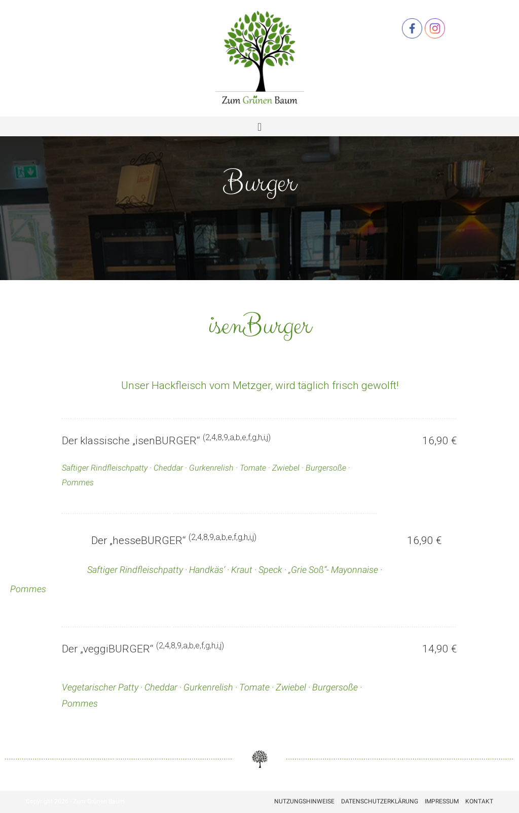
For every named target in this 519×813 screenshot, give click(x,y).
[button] (259, 126)
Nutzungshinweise (304, 801)
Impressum (442, 801)
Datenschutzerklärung (379, 801)
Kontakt (479, 801)
